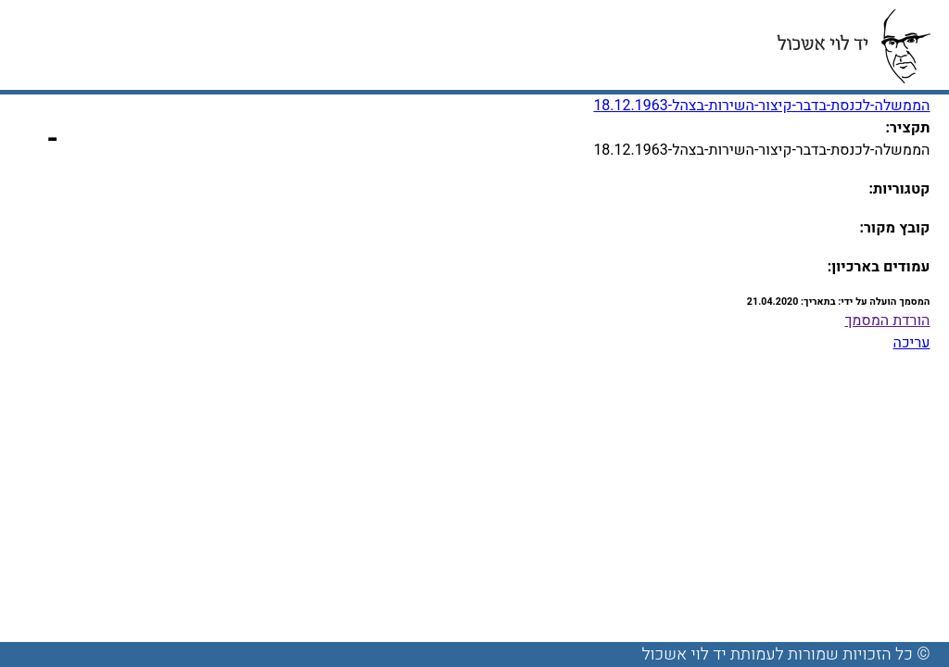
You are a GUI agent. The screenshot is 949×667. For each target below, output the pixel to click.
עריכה (911, 343)
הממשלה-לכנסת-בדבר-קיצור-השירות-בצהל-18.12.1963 (761, 105)
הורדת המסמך (887, 320)
